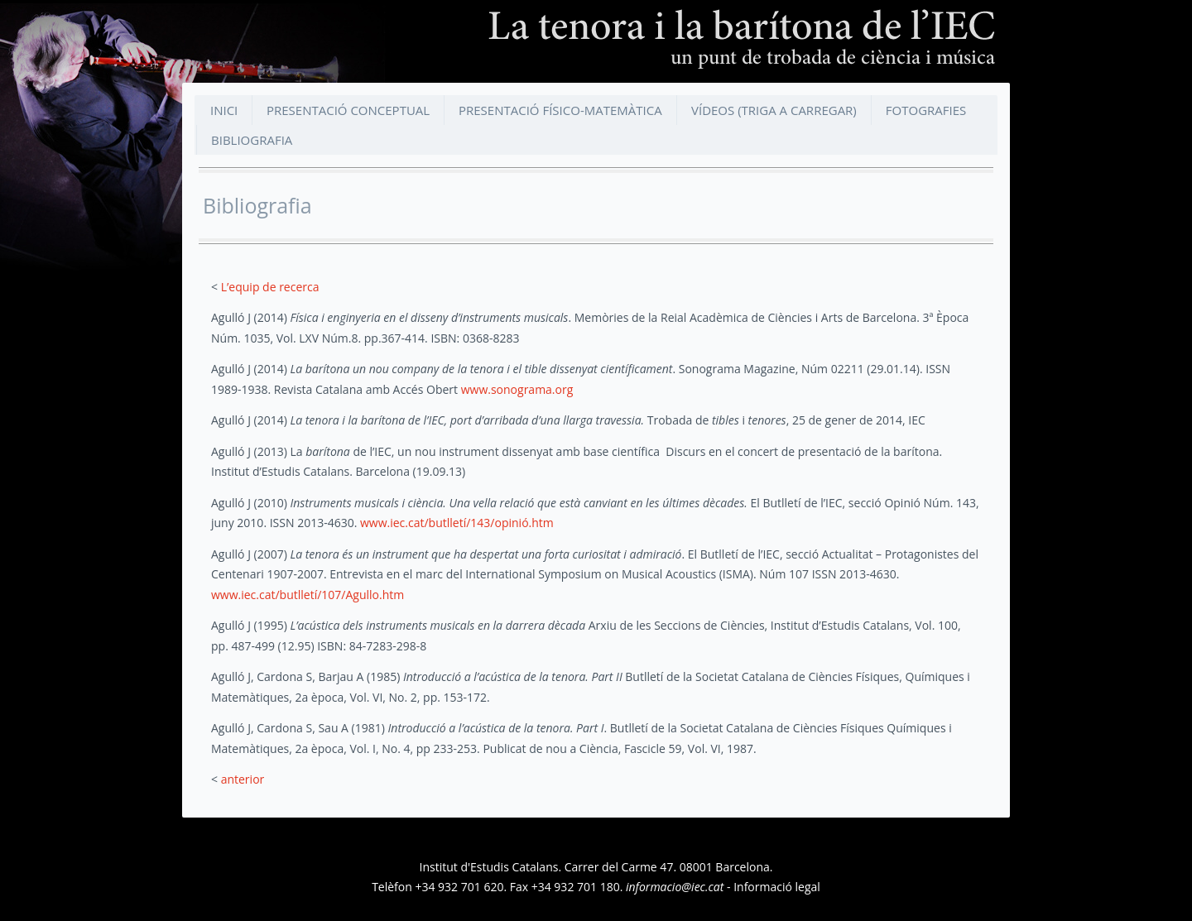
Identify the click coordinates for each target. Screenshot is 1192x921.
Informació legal (776, 887)
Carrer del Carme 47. (620, 867)
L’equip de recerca (270, 287)
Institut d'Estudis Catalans (489, 867)
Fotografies (926, 110)
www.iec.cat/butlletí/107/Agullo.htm (307, 594)
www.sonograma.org (517, 389)
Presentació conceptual (348, 110)
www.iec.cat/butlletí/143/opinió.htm (457, 522)
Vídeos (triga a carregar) (774, 110)
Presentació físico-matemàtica (560, 110)
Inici (224, 110)
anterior (243, 779)
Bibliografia (251, 140)
